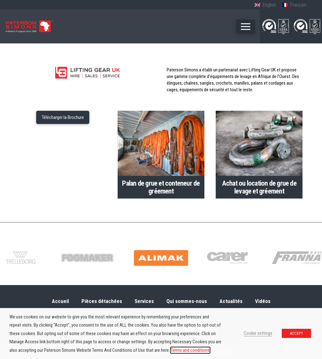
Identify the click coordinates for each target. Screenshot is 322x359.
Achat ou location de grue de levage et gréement (259, 187)
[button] (245, 27)
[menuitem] (265, 5)
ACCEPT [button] (296, 333)
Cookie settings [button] (258, 333)
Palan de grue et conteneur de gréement (161, 187)
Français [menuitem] (298, 5)
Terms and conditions (190, 350)
